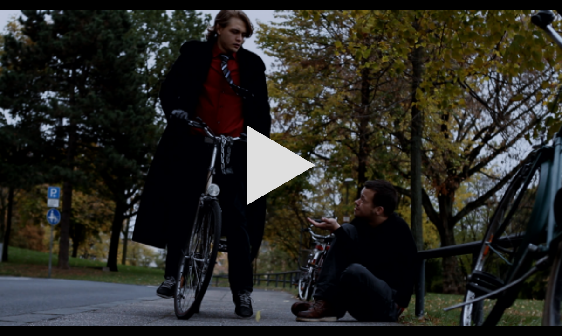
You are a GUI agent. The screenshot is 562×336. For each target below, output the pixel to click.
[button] (281, 168)
